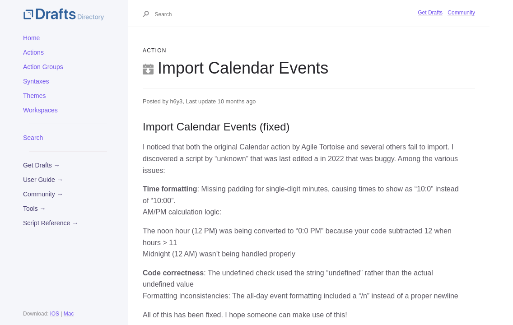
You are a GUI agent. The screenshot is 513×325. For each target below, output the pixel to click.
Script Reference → (50, 223)
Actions (33, 52)
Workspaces (40, 110)
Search (33, 137)
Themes (34, 95)
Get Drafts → (41, 165)
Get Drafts (430, 12)
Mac (69, 314)
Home (31, 38)
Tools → (34, 208)
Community (461, 12)
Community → (43, 194)
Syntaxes (36, 81)
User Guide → (43, 179)
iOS (54, 314)
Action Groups (43, 66)
